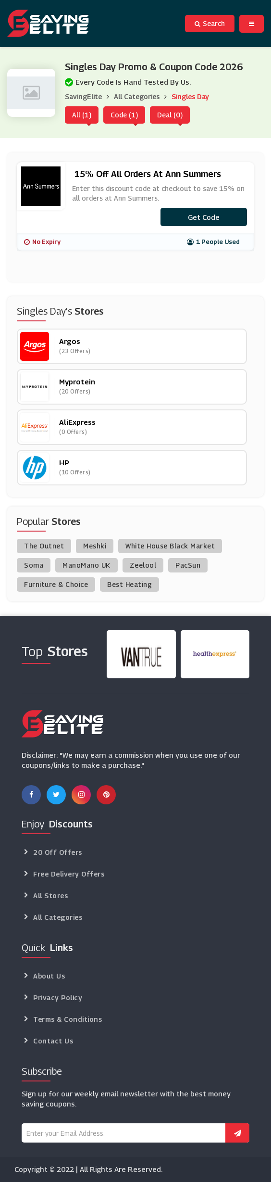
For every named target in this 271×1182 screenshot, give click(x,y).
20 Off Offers (57, 852)
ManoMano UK (86, 565)
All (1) (81, 115)
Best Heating (129, 584)
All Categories (137, 96)
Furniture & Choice (56, 584)
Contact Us (53, 1041)
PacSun (187, 565)
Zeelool (143, 565)
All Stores (50, 895)
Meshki (94, 546)
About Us (49, 976)
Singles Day (190, 96)
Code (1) (124, 115)
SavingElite (83, 96)
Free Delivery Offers (68, 874)
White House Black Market (170, 546)
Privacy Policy (57, 997)
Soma (33, 565)
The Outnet (44, 546)
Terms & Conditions (67, 1019)
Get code (204, 217)
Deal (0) (170, 115)
